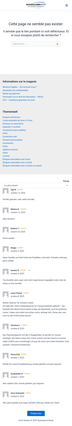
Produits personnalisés (13, 140)
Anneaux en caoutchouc (13, 123)
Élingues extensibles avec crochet (17, 162)
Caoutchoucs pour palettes (14, 130)
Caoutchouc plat (10, 136)
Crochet (6, 156)
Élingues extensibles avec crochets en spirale (22, 165)
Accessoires (8, 143)
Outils (5, 146)
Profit (5, 133)
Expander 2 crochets (11, 127)
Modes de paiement (11, 93)
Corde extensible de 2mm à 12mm (17, 120)
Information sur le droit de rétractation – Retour (23, 97)
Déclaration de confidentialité (15, 90)
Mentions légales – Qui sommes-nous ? (20, 87)
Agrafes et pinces (10, 149)
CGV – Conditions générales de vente (19, 100)
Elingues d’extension (11, 117)
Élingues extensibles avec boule (16, 159)
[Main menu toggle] (66, 5)
